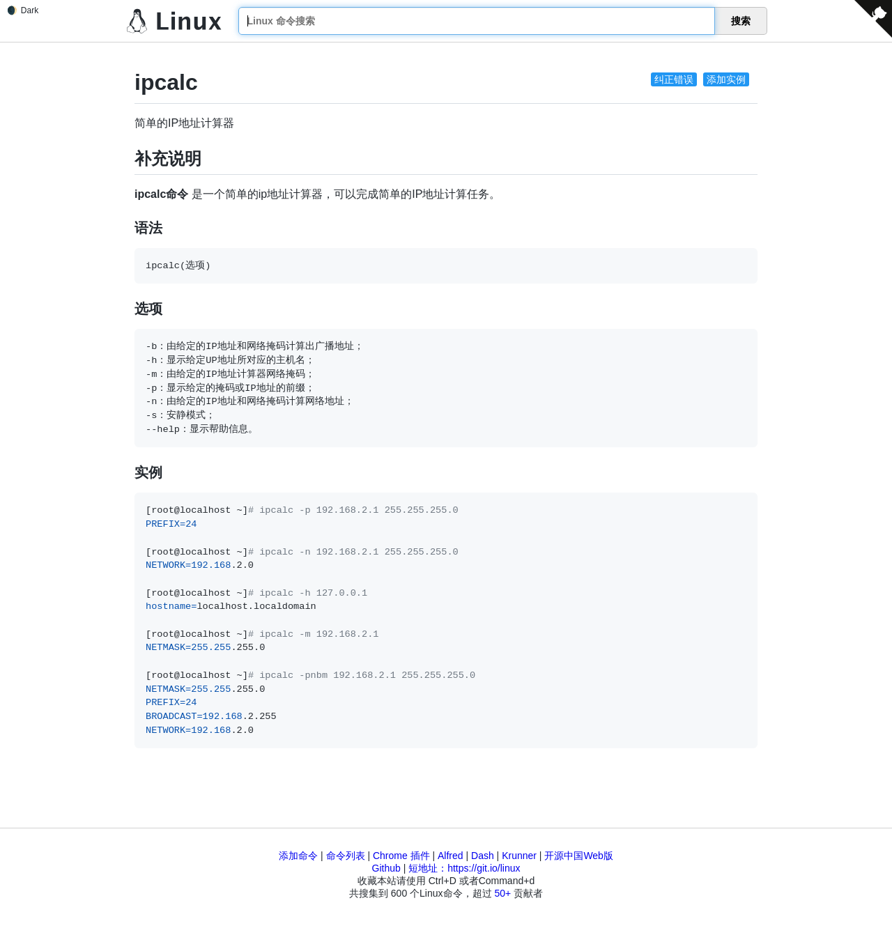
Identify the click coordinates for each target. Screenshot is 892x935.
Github (386, 868)
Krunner (519, 855)
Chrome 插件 (401, 855)
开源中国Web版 (578, 855)
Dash (482, 855)
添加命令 (298, 855)
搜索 (741, 20)
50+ (502, 893)
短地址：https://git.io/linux (464, 868)
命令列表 (345, 855)
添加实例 (726, 79)
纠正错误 (673, 79)
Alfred (450, 855)
